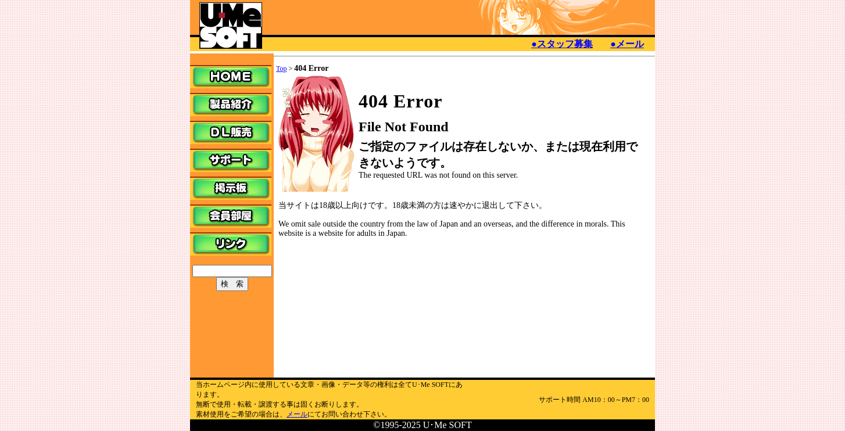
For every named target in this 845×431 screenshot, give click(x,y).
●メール (627, 44)
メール (297, 414)
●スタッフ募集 (562, 44)
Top (281, 68)
